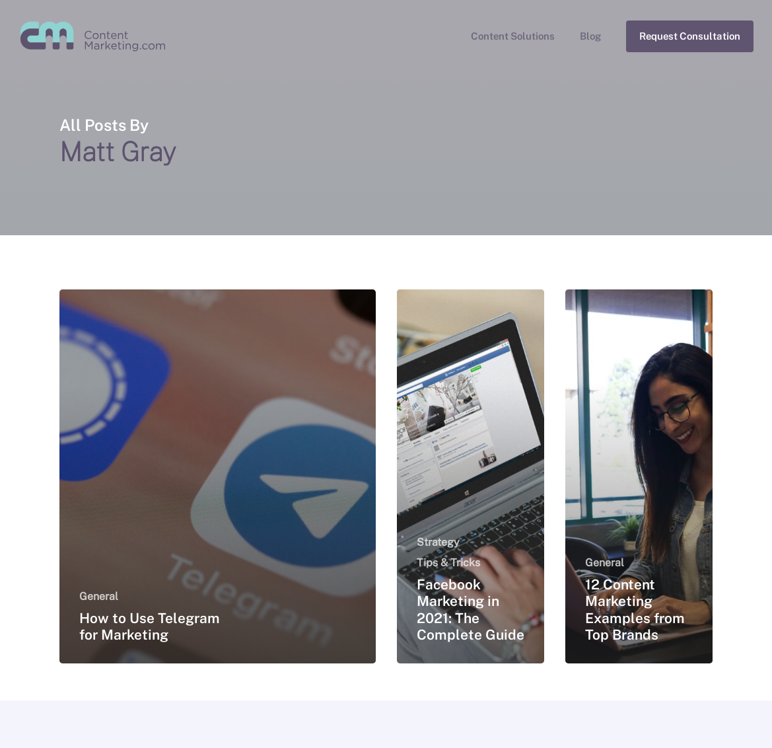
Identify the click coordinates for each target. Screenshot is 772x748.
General (98, 596)
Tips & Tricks (448, 562)
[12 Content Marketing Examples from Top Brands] (639, 476)
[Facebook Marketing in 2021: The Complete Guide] (470, 476)
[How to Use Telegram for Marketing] (217, 476)
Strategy (438, 542)
